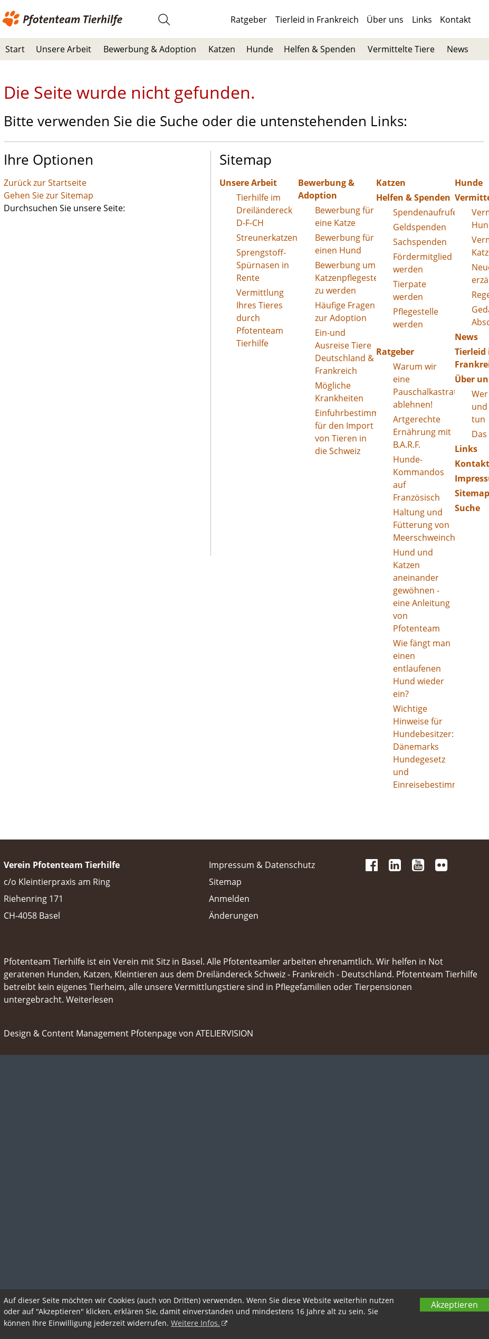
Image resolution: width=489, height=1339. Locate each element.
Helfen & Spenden (320, 49)
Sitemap (225, 882)
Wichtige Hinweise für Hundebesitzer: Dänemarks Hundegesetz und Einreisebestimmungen (424, 746)
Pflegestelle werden (415, 318)
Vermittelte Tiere (401, 49)
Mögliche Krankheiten (339, 392)
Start (15, 49)
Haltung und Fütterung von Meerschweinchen (424, 524)
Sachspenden (420, 242)
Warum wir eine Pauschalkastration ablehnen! (424, 385)
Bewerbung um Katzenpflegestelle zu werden (346, 277)
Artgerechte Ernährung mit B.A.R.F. (422, 431)
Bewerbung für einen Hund (344, 244)
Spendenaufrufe (424, 212)
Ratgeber (249, 19)
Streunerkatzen (267, 237)
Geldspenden (419, 227)
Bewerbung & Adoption (149, 49)
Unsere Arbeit (63, 49)
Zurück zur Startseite (45, 182)
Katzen (221, 49)
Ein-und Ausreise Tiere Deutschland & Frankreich (344, 351)
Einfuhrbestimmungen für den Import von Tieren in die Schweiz (346, 432)
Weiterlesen (89, 999)
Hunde (259, 49)
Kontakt (455, 19)
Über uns (385, 19)
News (457, 49)
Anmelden (229, 898)
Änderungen (233, 915)
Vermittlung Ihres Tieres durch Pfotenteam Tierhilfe (260, 318)
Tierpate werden (409, 290)
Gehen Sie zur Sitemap (48, 195)
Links (422, 19)
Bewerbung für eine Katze (344, 216)
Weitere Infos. (195, 1323)
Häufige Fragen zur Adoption (345, 311)
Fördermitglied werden (422, 263)
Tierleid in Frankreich (317, 19)
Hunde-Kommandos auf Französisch (418, 478)
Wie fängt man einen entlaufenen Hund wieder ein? (421, 668)
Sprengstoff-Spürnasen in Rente (262, 265)
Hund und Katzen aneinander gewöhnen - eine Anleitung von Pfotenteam (421, 590)
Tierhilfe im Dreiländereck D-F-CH (264, 210)
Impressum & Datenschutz (262, 865)
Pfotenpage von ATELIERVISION (192, 1033)
